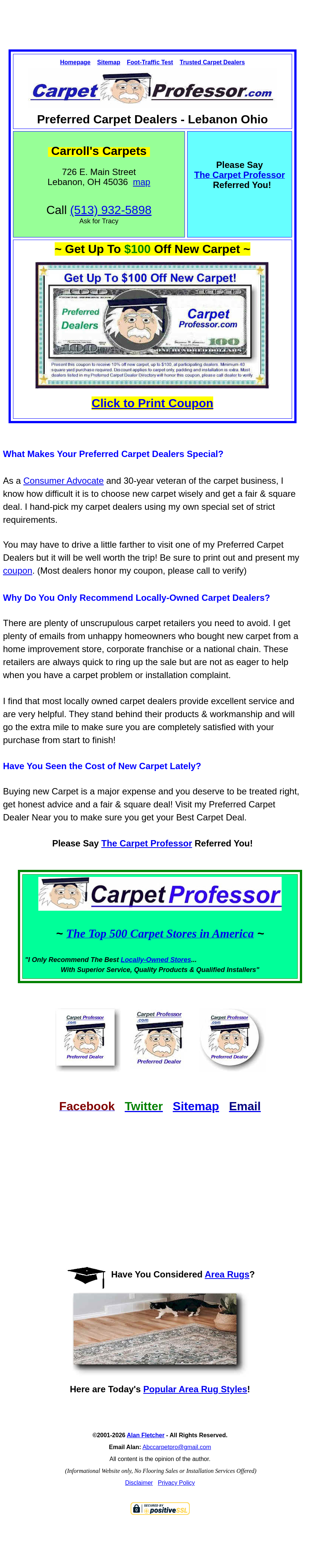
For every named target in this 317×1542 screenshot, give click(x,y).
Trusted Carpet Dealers (212, 62)
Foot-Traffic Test (150, 62)
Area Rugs (227, 1274)
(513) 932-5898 (110, 210)
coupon (17, 571)
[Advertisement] (158, 18)
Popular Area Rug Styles (195, 1389)
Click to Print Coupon (152, 403)
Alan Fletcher (145, 1435)
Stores (180, 959)
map (141, 182)
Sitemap (108, 62)
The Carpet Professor (146, 843)
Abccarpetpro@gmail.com (177, 1447)
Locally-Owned (145, 959)
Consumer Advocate (63, 481)
